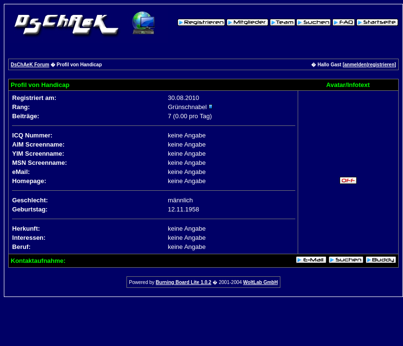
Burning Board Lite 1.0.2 (184, 282)
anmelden (355, 64)
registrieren (381, 64)
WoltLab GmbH (260, 282)
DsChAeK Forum (30, 64)
